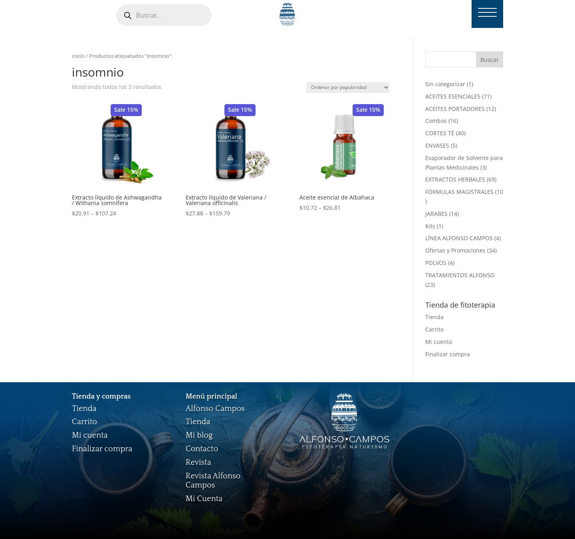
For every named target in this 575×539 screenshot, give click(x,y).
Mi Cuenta (204, 498)
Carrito (434, 329)
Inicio (78, 55)
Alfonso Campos (215, 408)
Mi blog (199, 435)
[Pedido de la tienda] (347, 87)
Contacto (202, 448)
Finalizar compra (447, 354)
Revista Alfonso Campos (213, 481)
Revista (198, 462)
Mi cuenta (438, 342)
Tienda (434, 317)
